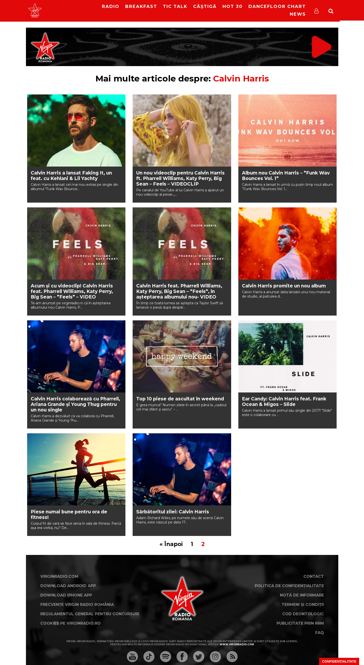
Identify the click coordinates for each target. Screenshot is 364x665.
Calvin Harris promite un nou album (284, 286)
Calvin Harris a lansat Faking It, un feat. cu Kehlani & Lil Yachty (71, 175)
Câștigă (205, 6)
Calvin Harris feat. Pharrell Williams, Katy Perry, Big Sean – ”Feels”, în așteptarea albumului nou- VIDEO (179, 291)
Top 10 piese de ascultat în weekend (180, 399)
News (298, 14)
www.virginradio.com (237, 644)
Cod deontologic (303, 614)
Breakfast (141, 6)
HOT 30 (232, 6)
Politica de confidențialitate (289, 586)
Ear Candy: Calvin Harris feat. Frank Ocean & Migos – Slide (284, 401)
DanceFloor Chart (277, 6)
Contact (313, 576)
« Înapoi (171, 544)
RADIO (110, 6)
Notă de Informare (302, 595)
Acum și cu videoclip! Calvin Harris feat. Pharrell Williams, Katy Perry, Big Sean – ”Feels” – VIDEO (72, 291)
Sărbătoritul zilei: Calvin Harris (172, 512)
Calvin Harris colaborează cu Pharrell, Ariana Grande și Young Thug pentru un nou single (75, 404)
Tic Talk (175, 6)
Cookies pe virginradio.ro (70, 623)
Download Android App (68, 586)
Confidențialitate (339, 661)
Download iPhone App (66, 595)
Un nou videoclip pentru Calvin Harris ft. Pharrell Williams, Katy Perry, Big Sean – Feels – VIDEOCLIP (180, 178)
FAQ (319, 632)
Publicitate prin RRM (300, 623)
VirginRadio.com (59, 576)
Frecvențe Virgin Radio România (77, 604)
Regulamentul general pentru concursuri (89, 614)
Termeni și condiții (303, 604)
